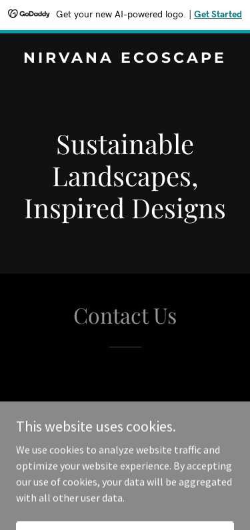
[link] (125, 58)
